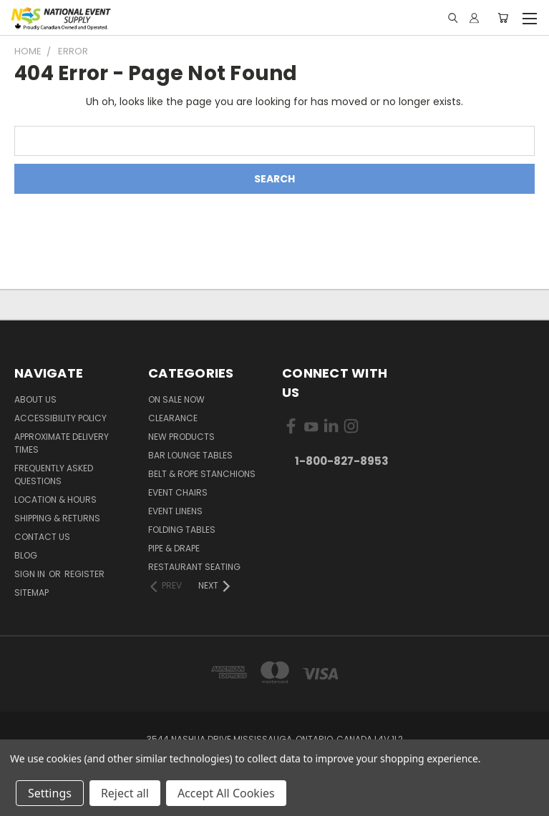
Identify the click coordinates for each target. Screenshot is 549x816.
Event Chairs (178, 492)
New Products (181, 437)
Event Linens (175, 511)
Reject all (125, 793)
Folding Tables (181, 529)
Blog (25, 555)
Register (84, 574)
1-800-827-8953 (342, 460)
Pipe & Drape (174, 548)
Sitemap (31, 592)
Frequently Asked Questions (53, 474)
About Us (35, 399)
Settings (50, 793)
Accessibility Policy (60, 418)
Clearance (173, 418)
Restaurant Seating (194, 567)
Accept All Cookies (226, 793)
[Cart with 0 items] (502, 18)
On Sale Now (176, 399)
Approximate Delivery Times (61, 443)
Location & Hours (55, 499)
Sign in (30, 574)
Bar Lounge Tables (190, 455)
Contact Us (42, 537)
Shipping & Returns (57, 518)
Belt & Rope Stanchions (202, 474)
